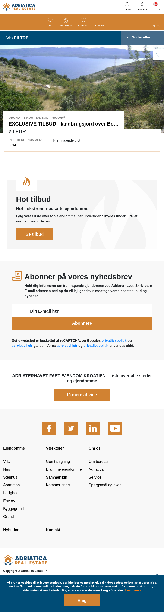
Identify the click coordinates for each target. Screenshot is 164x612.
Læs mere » (132, 590)
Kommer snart (58, 494)
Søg (50, 25)
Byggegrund (13, 518)
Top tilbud (66, 25)
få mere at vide (82, 403)
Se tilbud (35, 243)
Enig (81, 600)
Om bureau (98, 470)
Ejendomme (14, 457)
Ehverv (9, 510)
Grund (8, 525)
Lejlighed (11, 502)
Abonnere (82, 332)
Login (127, 9)
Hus (6, 478)
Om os (95, 457)
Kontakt (99, 25)
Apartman (11, 494)
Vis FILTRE (17, 37)
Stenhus (10, 486)
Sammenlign (56, 486)
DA (155, 9)
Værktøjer (55, 457)
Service (95, 486)
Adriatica (96, 478)
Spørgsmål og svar (105, 494)
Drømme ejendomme (64, 478)
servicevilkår (22, 354)
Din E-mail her (44, 320)
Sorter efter (141, 37)
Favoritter (83, 25)
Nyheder (11, 539)
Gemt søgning (58, 470)
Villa (6, 470)
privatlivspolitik (114, 349)
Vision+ (142, 9)
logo (19, 7)
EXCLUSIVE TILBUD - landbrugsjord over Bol (62, 124)
